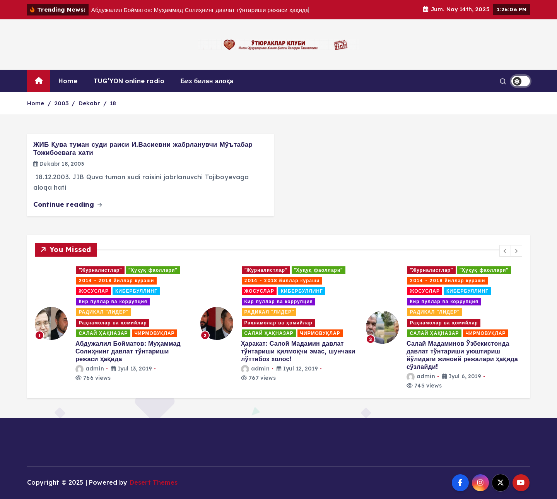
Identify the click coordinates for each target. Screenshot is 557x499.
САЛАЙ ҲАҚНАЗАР (103, 333)
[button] (505, 251)
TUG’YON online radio (129, 81)
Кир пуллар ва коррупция (113, 301)
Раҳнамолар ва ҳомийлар (113, 323)
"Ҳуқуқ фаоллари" (152, 270)
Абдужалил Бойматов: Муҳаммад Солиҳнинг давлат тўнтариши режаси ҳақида (128, 351)
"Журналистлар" (100, 270)
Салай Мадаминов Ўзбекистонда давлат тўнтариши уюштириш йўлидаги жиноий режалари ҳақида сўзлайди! (462, 355)
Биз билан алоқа (207, 81)
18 (113, 103)
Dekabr (89, 103)
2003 (61, 103)
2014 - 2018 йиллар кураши (116, 280)
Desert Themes (154, 482)
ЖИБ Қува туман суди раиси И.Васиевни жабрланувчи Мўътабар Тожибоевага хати (143, 148)
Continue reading (67, 204)
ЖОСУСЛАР (94, 291)
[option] (113, 323)
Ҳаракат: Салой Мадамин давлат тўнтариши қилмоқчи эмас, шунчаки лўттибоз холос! (298, 351)
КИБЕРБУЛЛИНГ (136, 291)
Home (68, 81)
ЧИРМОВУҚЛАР (155, 333)
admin (89, 368)
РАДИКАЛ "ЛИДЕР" (103, 312)
